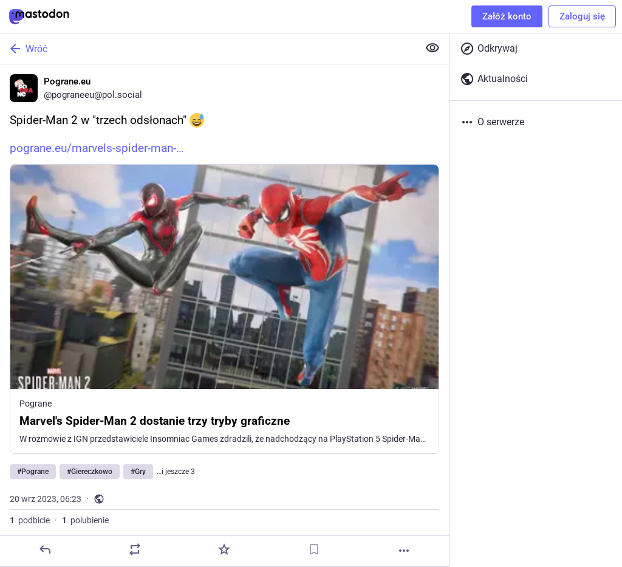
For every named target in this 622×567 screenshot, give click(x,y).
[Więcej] (404, 550)
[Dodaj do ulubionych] (224, 549)
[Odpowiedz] (45, 549)
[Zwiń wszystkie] (432, 48)
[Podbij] (135, 549)
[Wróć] (208, 48)
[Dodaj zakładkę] (314, 549)
